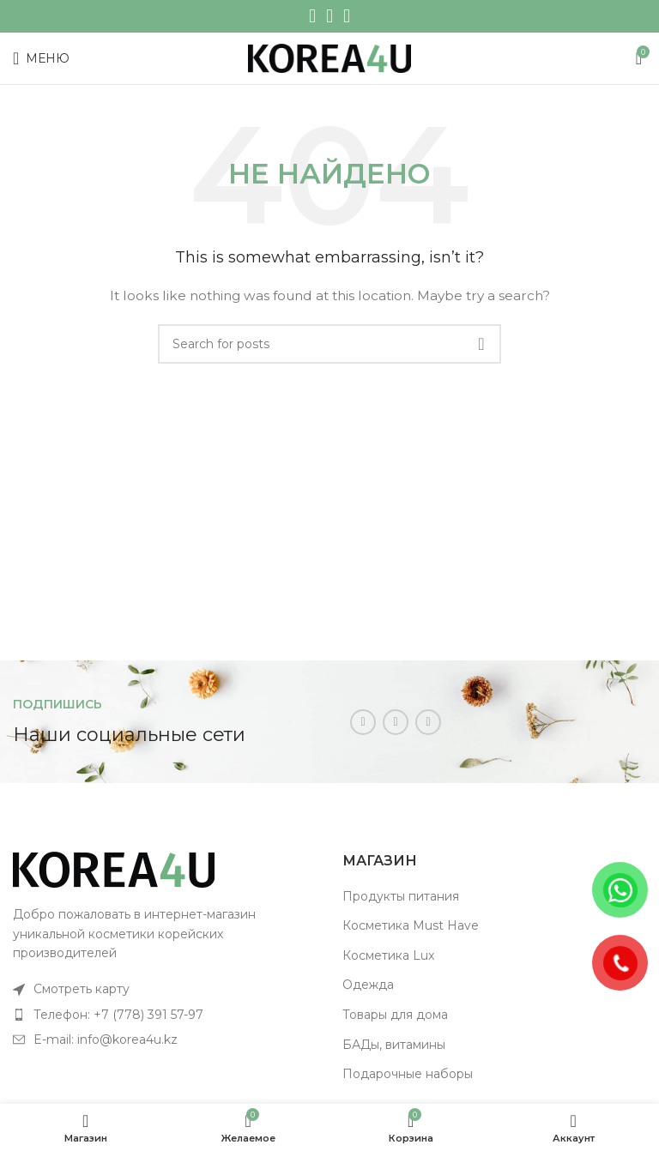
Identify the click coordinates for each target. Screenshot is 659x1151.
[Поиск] (329, 344)
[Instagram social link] (312, 16)
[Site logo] (329, 57)
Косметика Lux (388, 955)
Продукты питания (400, 896)
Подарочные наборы (407, 1074)
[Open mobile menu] (41, 58)
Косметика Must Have (410, 925)
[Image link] (114, 869)
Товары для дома (395, 1014)
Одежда (368, 984)
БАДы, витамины (393, 1044)
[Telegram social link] (346, 16)
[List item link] (165, 988)
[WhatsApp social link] (329, 16)
